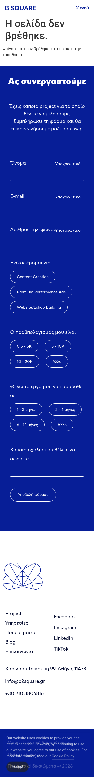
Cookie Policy (63, 761)
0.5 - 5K (24, 346)
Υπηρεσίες (16, 623)
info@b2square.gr (25, 681)
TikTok (61, 649)
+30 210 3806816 (24, 693)
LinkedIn (63, 638)
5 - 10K (57, 346)
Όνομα (18, 163)
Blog (10, 642)
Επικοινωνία (19, 651)
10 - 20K (25, 361)
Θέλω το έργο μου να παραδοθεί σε (47, 391)
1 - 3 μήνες (26, 409)
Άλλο (56, 361)
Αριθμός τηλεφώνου (33, 229)
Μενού (82, 8)
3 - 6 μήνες (65, 409)
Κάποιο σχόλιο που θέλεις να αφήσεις (42, 454)
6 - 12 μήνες (27, 425)
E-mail (17, 196)
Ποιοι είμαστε (20, 632)
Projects (14, 613)
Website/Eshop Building (39, 307)
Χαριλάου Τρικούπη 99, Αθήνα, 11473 (45, 668)
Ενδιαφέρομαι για (30, 262)
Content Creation (33, 277)
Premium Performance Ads (41, 292)
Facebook (65, 616)
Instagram (65, 627)
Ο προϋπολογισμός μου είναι (43, 332)
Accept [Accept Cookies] (17, 771)
